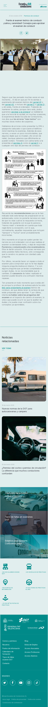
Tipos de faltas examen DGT (8, 658)
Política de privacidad (18, 699)
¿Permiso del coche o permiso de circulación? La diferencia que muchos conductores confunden (24, 471)
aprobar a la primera (20, 112)
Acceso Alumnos (31, 656)
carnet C (30, 104)
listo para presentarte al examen (16, 288)
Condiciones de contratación (12, 702)
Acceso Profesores (32, 652)
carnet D (40, 104)
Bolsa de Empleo (31, 645)
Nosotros (5, 645)
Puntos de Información (11, 648)
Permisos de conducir (31, 16)
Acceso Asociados (32, 648)
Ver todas (6, 348)
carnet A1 (37, 102)
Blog (26, 641)
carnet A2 (9, 104)
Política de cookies (34, 699)
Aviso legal (6, 699)
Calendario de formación (7, 653)
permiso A (17, 143)
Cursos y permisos (9, 641)
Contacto (5, 663)
